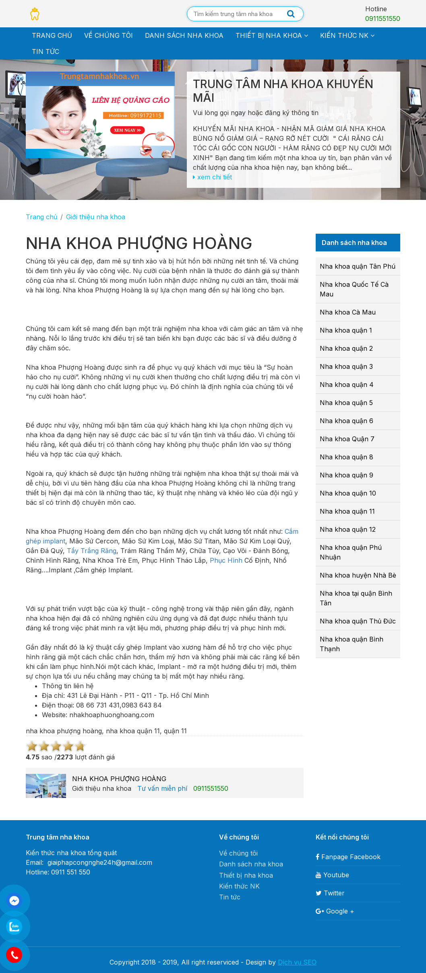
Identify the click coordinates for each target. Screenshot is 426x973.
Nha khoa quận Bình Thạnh (351, 644)
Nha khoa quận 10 (348, 493)
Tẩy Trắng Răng (90, 551)
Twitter (330, 893)
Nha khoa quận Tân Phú (357, 266)
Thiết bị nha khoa (272, 35)
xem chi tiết (212, 177)
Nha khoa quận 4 (347, 385)
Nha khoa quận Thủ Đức (358, 621)
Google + (335, 911)
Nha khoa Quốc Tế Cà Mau (354, 289)
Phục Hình (226, 560)
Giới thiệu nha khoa (95, 217)
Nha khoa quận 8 (346, 457)
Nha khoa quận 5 (346, 403)
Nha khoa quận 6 (346, 421)
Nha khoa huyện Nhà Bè (358, 575)
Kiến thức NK (347, 35)
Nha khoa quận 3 (346, 366)
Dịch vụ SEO (297, 962)
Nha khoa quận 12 (348, 529)
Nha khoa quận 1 (346, 330)
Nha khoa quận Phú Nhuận (351, 552)
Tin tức (45, 51)
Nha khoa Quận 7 (347, 439)
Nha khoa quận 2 (346, 348)
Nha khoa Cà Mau (348, 312)
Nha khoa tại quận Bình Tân (356, 598)
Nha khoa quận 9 (346, 475)
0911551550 (382, 18)
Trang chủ (52, 35)
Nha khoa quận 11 (347, 511)
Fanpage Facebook (348, 857)
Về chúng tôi (108, 35)
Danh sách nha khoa (184, 35)
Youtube (332, 875)
